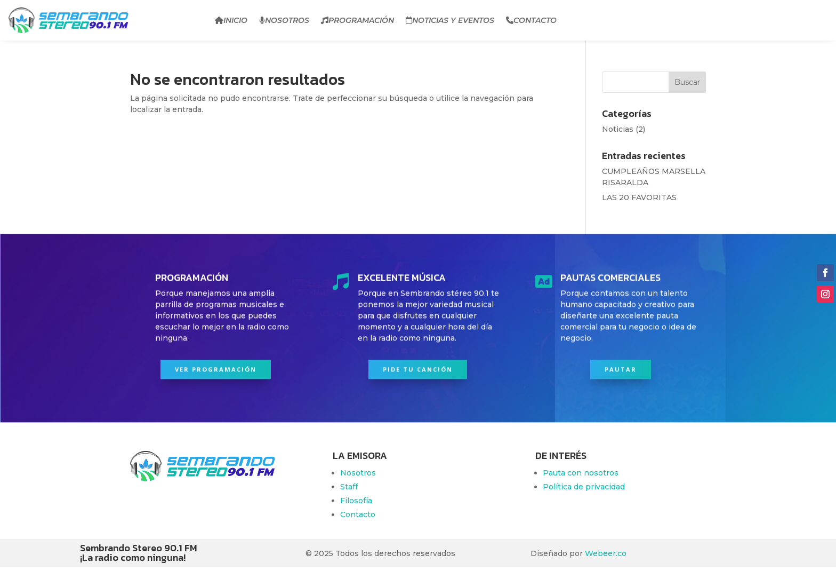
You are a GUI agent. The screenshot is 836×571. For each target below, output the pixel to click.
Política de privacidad (584, 486)
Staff (349, 486)
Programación (357, 20)
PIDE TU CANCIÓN (418, 367)
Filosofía (356, 500)
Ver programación (215, 367)
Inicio (231, 20)
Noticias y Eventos (450, 20)
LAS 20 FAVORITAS (639, 197)
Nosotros (284, 20)
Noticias (617, 129)
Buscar (687, 82)
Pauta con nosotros (580, 473)
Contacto (531, 20)
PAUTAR (621, 367)
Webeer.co (605, 553)
